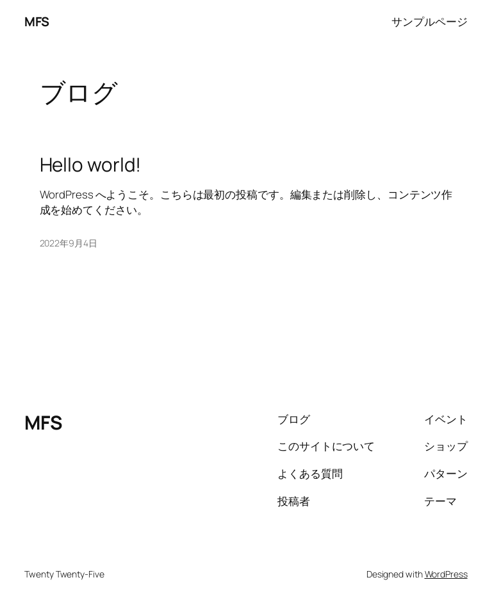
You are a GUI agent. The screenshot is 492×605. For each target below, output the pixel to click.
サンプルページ (429, 21)
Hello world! (91, 164)
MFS (36, 21)
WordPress (446, 574)
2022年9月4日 (68, 243)
